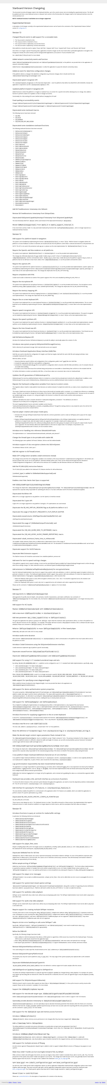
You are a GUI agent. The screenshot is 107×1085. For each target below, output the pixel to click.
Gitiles (10, 1082)
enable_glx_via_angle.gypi (61, 1058)
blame (103, 1082)
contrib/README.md (24, 1076)
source (97, 1082)
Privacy (15, 1082)
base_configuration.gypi (19, 1069)
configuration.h (22, 28)
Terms (19, 1082)
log (100, 1082)
